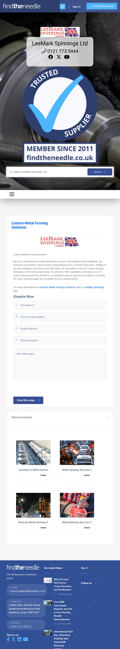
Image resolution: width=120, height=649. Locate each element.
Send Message (28, 400)
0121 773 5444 (60, 51)
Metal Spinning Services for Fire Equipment (86, 522)
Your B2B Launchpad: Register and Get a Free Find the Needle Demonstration (63, 611)
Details (43, 475)
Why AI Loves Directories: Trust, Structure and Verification (62, 584)
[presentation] (36, 387)
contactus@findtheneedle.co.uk (27, 591)
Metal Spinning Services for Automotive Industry (89, 469)
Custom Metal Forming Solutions (57, 287)
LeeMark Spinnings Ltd (60, 43)
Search (100, 172)
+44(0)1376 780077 (20, 626)
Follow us (89, 583)
